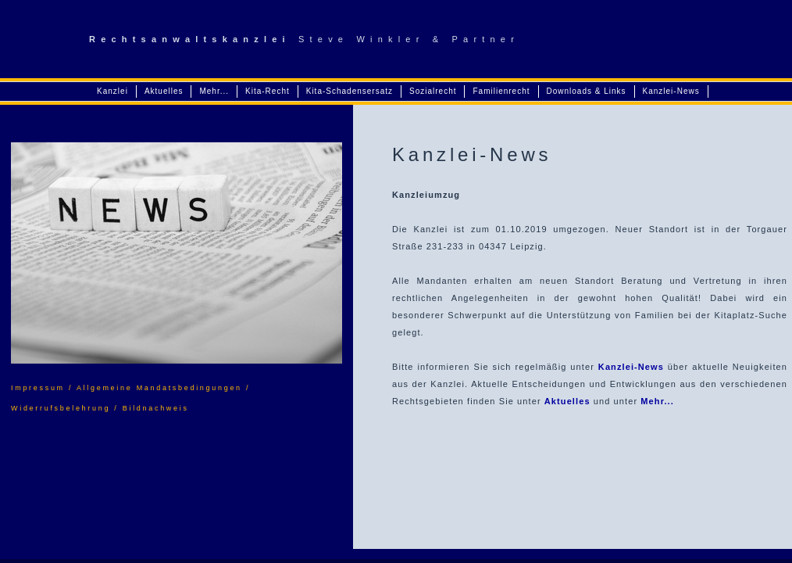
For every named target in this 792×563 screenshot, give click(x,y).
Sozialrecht (432, 91)
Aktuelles (164, 91)
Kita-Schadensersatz (349, 91)
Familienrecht (501, 91)
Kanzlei (112, 91)
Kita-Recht (267, 91)
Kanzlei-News (671, 91)
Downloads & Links (586, 91)
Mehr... (214, 91)
